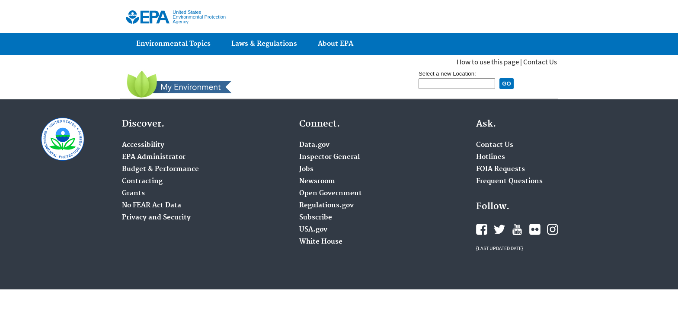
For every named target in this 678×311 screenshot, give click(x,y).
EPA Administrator (153, 157)
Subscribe (315, 218)
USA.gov (313, 230)
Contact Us (540, 62)
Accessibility (143, 145)
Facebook (481, 229)
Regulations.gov (326, 205)
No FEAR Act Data (151, 205)
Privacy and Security (156, 218)
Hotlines (490, 157)
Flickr (534, 229)
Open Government (330, 193)
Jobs (306, 169)
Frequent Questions (509, 181)
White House (320, 242)
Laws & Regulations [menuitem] (264, 44)
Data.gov (314, 145)
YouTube (517, 229)
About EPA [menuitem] (335, 44)
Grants (133, 193)
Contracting (142, 181)
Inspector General (329, 157)
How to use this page (488, 62)
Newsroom (317, 181)
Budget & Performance (160, 169)
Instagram (552, 229)
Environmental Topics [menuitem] (173, 44)
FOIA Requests (500, 169)
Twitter (499, 229)
